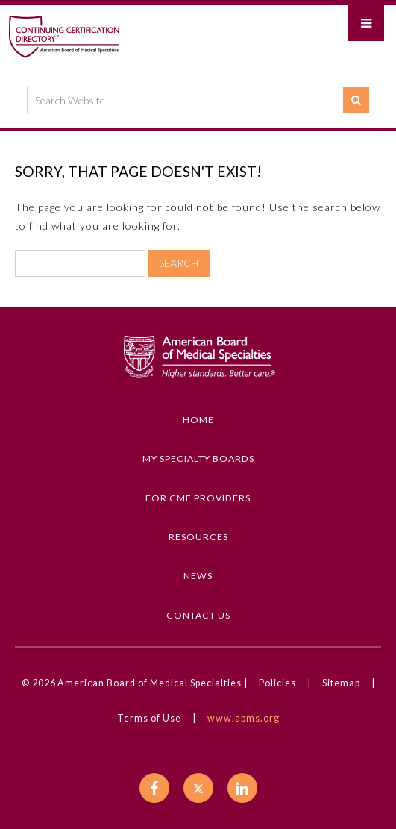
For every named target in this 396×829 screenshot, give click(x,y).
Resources (198, 536)
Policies (277, 683)
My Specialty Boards (198, 458)
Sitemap (341, 683)
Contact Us (198, 615)
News (198, 575)
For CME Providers (198, 498)
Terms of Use (149, 718)
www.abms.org (243, 718)
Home (198, 419)
